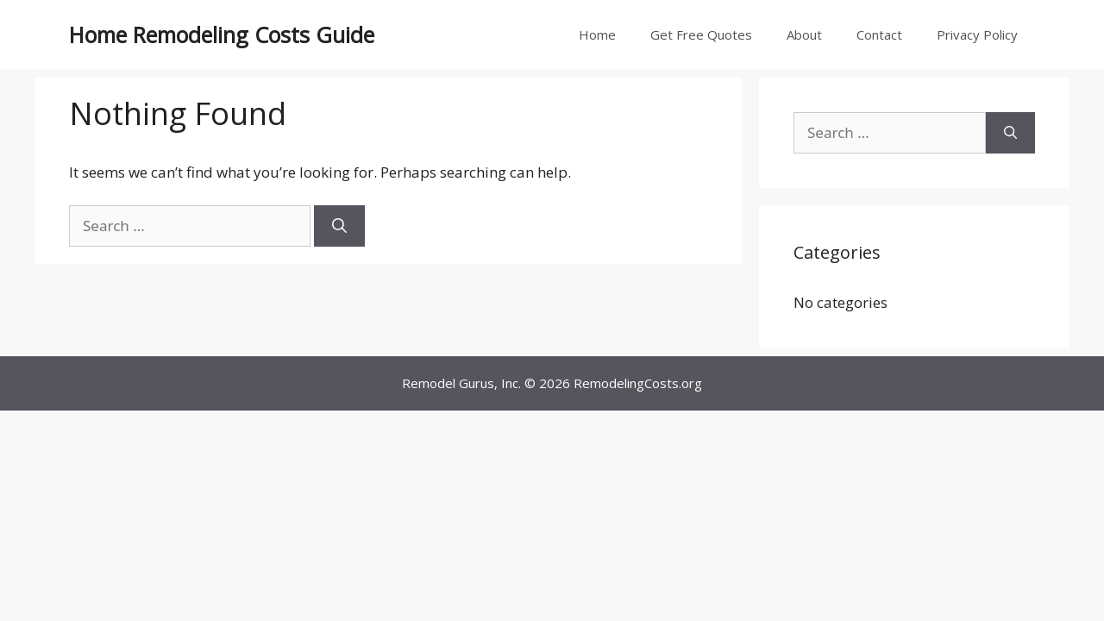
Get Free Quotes (701, 34)
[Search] (339, 226)
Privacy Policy (977, 34)
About (804, 34)
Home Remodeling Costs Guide (221, 34)
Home (597, 34)
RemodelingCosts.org (638, 383)
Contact (879, 34)
